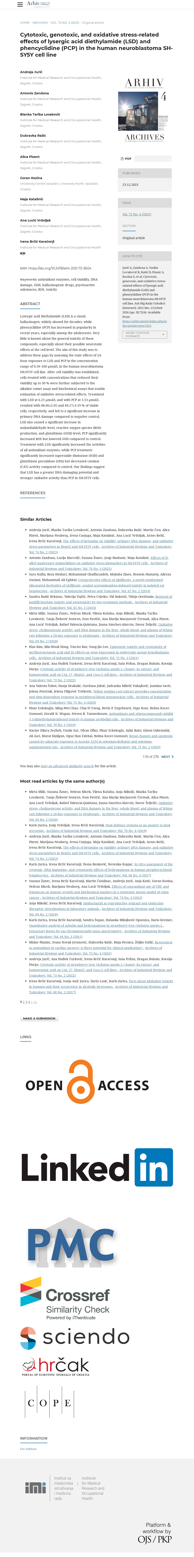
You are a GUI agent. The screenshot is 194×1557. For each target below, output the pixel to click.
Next (165, 757)
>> (35, 1002)
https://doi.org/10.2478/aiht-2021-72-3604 (59, 268)
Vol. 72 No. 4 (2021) (65, 22)
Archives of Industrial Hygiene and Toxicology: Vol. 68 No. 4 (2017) (101, 875)
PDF (127, 158)
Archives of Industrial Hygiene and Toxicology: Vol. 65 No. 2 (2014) (100, 591)
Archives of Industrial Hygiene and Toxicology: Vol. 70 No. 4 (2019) (96, 831)
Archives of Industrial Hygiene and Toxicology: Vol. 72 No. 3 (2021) (88, 658)
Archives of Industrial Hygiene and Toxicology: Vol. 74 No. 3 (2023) (92, 897)
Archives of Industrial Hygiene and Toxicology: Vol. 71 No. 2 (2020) (110, 747)
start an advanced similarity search (67, 766)
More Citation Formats (137, 334)
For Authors (28, 1449)
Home (25, 22)
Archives (40, 22)
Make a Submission (39, 1018)
